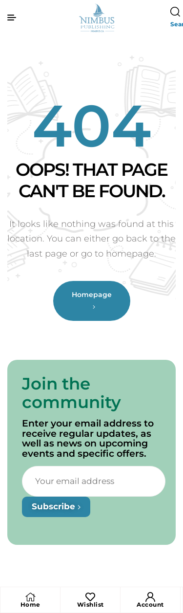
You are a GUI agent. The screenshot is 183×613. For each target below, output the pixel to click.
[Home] (30, 597)
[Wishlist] (90, 597)
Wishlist (90, 604)
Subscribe (56, 506)
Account (150, 604)
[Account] (150, 597)
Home (30, 604)
